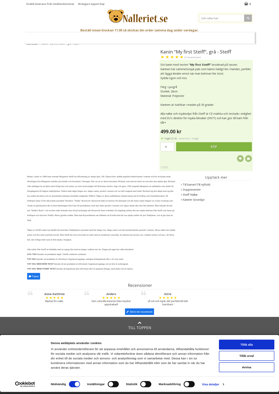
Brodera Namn (195, 36)
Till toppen (139, 325)
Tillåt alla (246, 346)
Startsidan (32, 44)
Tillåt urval (246, 358)
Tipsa (34, 276)
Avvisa (246, 369)
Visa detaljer (210, 386)
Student (76, 36)
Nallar (93, 36)
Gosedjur (111, 36)
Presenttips (160, 36)
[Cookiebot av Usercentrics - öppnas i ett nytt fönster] (25, 386)
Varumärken (220, 36)
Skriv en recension (139, 311)
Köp (214, 147)
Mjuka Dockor (135, 36)
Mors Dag (58, 36)
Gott (177, 36)
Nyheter (42, 36)
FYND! (238, 36)
